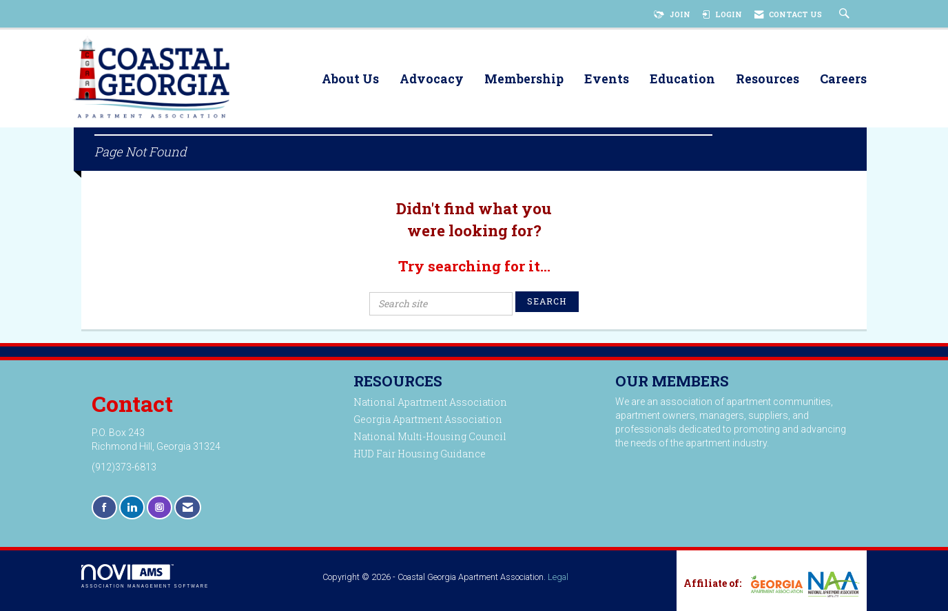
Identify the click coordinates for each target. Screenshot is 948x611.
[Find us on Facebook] (104, 507)
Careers (843, 79)
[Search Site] (846, 14)
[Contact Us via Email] (187, 507)
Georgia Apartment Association (427, 419)
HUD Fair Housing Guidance (419, 453)
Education (682, 79)
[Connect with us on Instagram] (159, 507)
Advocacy (432, 79)
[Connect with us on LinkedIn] (132, 507)
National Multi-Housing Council (429, 436)
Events (606, 79)
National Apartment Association (430, 401)
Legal (558, 577)
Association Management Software (145, 576)
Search (547, 301)
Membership (524, 79)
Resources (767, 79)
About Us (350, 79)
